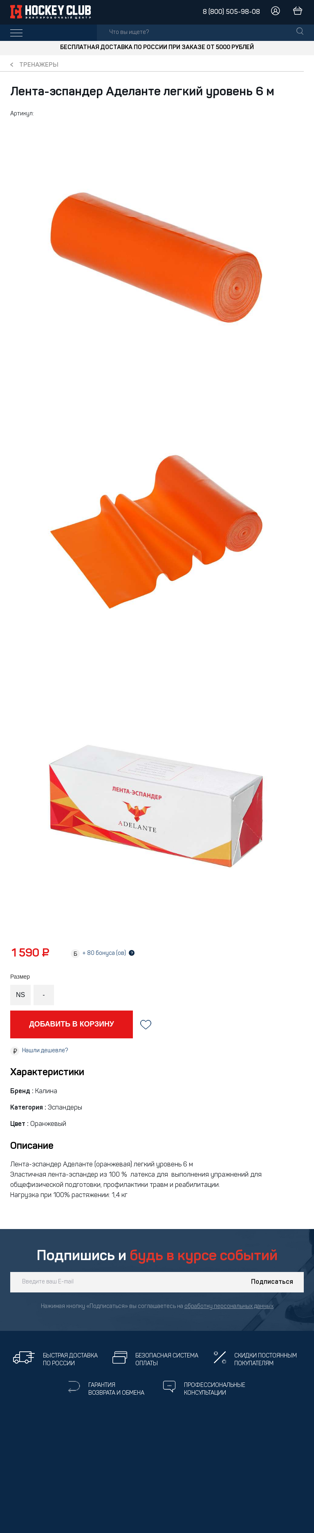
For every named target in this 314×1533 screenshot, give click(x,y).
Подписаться (272, 1282)
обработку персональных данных (229, 1306)
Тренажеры (38, 65)
